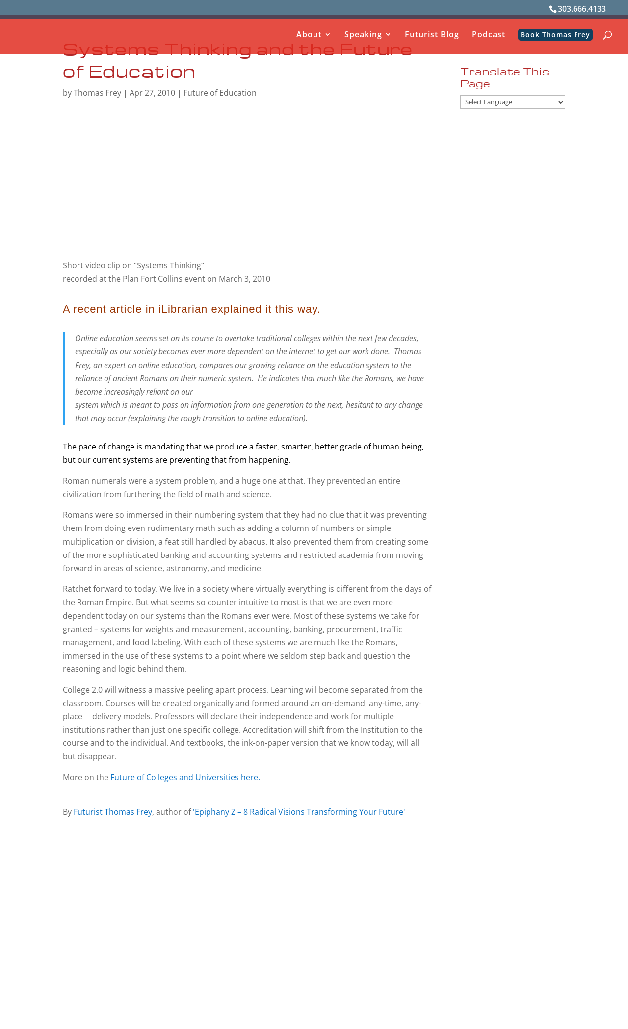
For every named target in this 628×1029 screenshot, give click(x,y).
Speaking (363, 35)
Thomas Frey (97, 92)
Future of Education (220, 92)
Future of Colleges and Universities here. (185, 777)
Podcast (488, 35)
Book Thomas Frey (555, 34)
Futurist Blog (432, 35)
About (309, 35)
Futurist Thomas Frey (113, 811)
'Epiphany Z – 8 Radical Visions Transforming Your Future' (299, 811)
